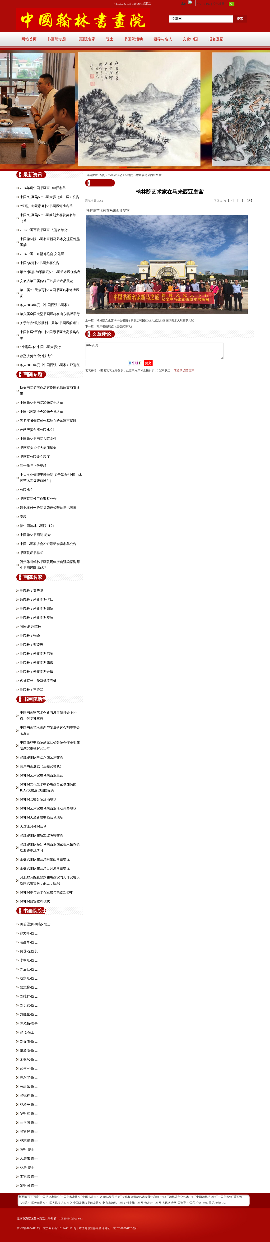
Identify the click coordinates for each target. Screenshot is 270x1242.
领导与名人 (162, 39)
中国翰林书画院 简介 (35, 535)
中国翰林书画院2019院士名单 (41, 403)
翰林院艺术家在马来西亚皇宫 (41, 775)
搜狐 (205, 1203)
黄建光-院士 (29, 1086)
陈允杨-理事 (29, 1023)
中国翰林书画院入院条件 (38, 439)
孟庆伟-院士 (29, 1158)
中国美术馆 (194, 1203)
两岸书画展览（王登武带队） (41, 766)
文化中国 (190, 39)
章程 (23, 517)
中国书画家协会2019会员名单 (41, 412)
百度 (36, 1197)
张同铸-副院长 (30, 626)
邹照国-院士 (29, 1185)
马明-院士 (27, 1149)
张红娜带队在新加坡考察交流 (41, 835)
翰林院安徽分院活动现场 (38, 799)
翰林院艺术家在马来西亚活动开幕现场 (48, 808)
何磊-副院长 (29, 951)
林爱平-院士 (29, 1104)
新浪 (218, 1203)
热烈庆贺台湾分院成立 (36, 356)
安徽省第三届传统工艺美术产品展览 (46, 281)
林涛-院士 (27, 1167)
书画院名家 (85, 39)
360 (224, 1203)
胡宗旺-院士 (29, 978)
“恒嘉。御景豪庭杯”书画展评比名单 (46, 206)
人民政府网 (169, 1203)
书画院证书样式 (31, 553)
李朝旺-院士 (29, 960)
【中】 (240, 200)
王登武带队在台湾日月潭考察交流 (45, 868)
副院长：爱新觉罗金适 (36, 672)
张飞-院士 (27, 1032)
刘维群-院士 (29, 996)
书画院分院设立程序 (35, 457)
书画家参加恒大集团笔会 (38, 448)
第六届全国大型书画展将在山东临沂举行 (50, 314)
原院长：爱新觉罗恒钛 (36, 599)
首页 (102, 175)
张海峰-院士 (29, 933)
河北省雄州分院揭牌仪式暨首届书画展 (48, 508)
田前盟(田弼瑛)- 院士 (35, 924)
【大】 (249, 200)
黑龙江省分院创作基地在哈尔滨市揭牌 (48, 421)
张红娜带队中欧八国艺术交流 (41, 757)
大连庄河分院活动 (33, 826)
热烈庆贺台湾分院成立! (37, 430)
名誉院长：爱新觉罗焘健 (38, 681)
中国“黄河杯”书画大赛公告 (39, 263)
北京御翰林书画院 (113, 1203)
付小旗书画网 (134, 1203)
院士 (109, 39)
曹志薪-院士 (29, 987)
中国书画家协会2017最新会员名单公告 (48, 544)
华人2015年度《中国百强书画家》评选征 (50, 365)
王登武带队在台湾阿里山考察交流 (45, 859)
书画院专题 (56, 39)
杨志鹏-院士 (29, 1140)
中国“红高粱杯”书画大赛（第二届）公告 (49, 197)
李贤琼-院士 (29, 1176)
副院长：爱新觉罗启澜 (36, 654)
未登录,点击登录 (184, 373)
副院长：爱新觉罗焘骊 (36, 617)
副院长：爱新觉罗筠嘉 (36, 663)
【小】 (231, 200)
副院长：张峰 (30, 635)
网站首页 (29, 39)
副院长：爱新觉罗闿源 (36, 608)
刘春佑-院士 (29, 1041)
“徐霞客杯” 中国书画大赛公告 (42, 347)
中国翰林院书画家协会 (87, 1203)
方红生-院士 (29, 1014)
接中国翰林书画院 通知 (37, 526)
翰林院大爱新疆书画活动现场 (41, 817)
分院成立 (26, 490)
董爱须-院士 (29, 1050)
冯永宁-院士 (29, 1077)
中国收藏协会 (37, 1203)
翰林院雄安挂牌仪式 (35, 901)
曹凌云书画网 (152, 1203)
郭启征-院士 (29, 969)
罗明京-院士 (29, 1113)
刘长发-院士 (29, 1005)
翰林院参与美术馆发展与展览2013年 (46, 892)
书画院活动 (133, 39)
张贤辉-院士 (29, 1131)
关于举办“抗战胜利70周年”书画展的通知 (49, 323)
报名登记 (215, 39)
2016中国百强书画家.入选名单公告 (45, 230)
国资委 (181, 1203)
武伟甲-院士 (29, 1068)
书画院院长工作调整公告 (38, 499)
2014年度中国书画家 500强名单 (43, 188)
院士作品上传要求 (33, 466)
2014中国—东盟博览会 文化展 (42, 254)
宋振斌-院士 (29, 1059)
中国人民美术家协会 (59, 1203)
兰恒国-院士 (29, 1122)
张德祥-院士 (29, 1095)
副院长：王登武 (31, 690)
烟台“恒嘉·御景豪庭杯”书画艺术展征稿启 (50, 272)
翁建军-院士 (29, 942)
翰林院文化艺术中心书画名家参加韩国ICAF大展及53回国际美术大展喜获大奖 (145, 320)
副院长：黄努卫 (31, 590)
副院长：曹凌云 (31, 645)
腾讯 (211, 1203)
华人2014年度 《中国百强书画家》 (45, 305)
